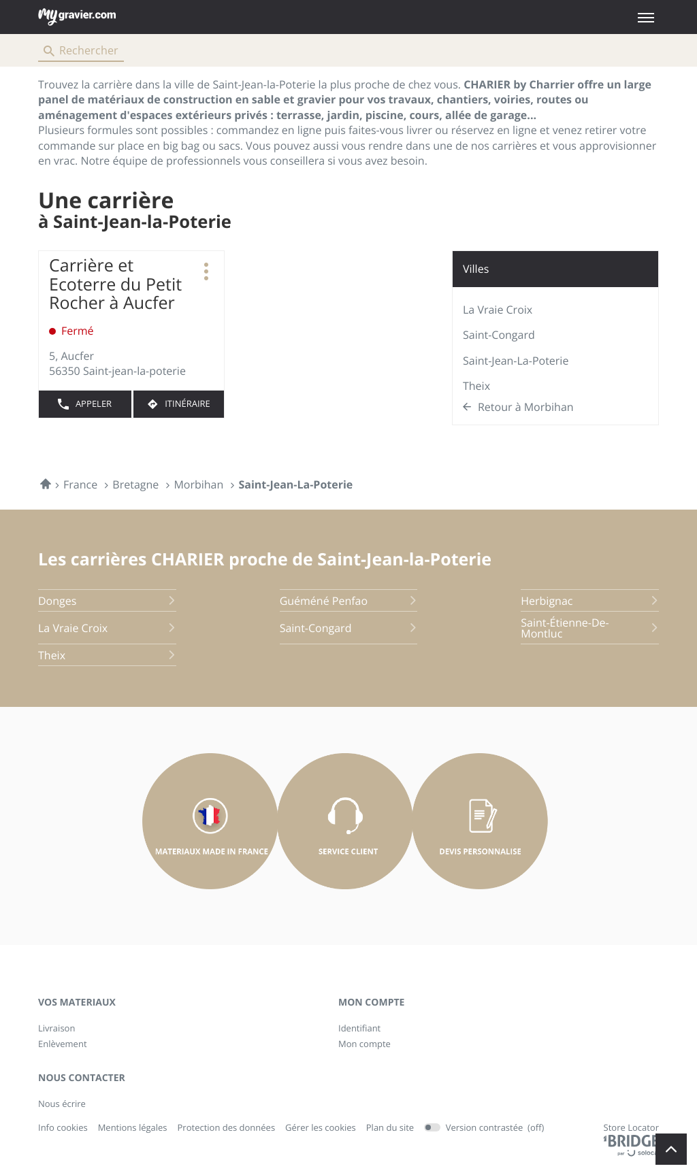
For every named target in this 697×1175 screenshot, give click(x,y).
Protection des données (227, 1128)
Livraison (56, 1028)
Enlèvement (62, 1044)
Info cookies (63, 1128)
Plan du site (390, 1127)
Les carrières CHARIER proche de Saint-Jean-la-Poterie (264, 559)
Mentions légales (132, 1128)
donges (107, 600)
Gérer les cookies (320, 1127)
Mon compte (364, 1044)
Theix (476, 385)
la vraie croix (107, 627)
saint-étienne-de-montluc (590, 628)
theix (107, 655)
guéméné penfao (349, 600)
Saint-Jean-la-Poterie (515, 360)
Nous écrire (62, 1103)
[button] (645, 17)
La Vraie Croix (497, 309)
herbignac (590, 600)
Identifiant (359, 1028)
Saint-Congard (499, 334)
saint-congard (349, 627)
